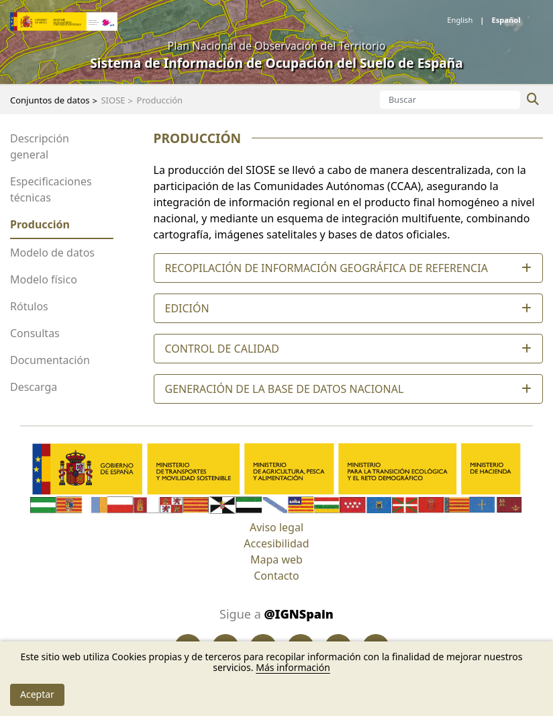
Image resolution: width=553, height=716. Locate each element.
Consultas (35, 333)
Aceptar (37, 694)
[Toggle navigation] (21, 62)
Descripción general (39, 146)
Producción (40, 224)
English (460, 20)
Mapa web (276, 559)
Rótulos (29, 306)
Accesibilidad (276, 543)
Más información (293, 667)
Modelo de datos (52, 252)
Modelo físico (43, 279)
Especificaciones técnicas (51, 189)
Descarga (33, 386)
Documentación (50, 360)
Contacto (276, 575)
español (504, 20)
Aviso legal (276, 527)
